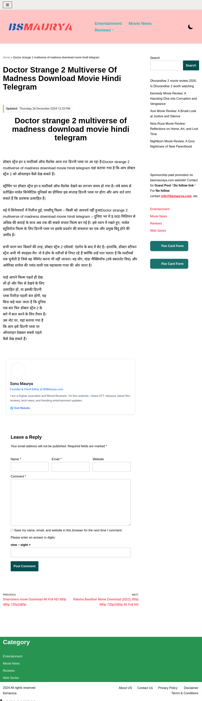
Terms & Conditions (184, 696)
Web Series (158, 230)
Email (57, 460)
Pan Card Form (169, 246)
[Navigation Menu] (7, 5)
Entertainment (108, 23)
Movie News (140, 23)
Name (16, 460)
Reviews (156, 223)
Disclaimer (191, 690)
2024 (6, 690)
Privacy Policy (168, 690)
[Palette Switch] (190, 26)
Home (6, 57)
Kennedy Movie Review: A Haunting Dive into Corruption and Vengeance (173, 98)
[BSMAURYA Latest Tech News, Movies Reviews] (40, 27)
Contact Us (145, 690)
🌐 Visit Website (20, 408)
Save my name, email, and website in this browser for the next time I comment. (68, 531)
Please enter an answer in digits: (33, 538)
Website (98, 460)
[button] (113, 30)
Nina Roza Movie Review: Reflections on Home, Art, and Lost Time (174, 129)
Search (155, 58)
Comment (18, 477)
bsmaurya (9, 696)
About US (125, 690)
